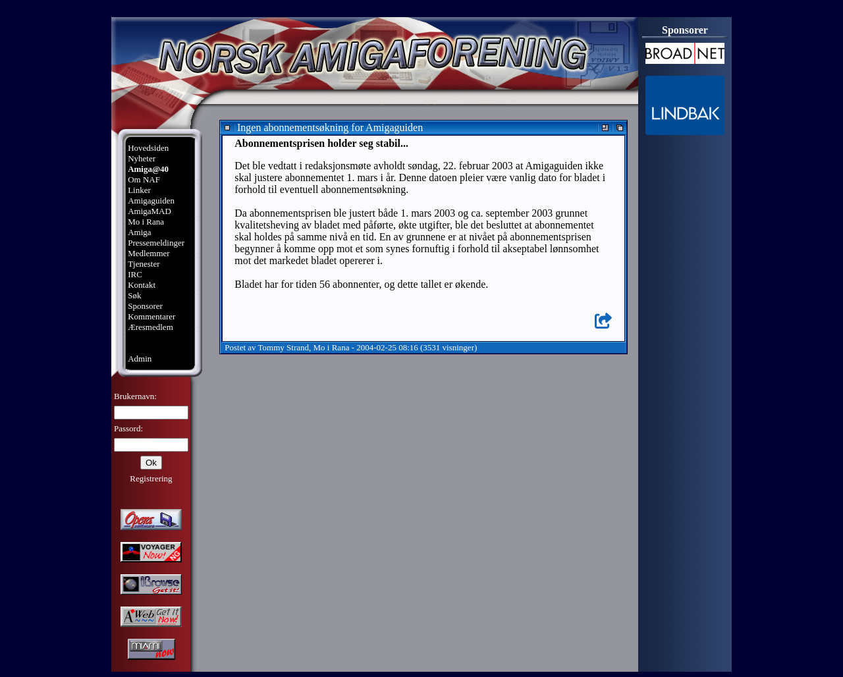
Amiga (139, 232)
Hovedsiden (148, 148)
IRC (135, 274)
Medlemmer (149, 253)
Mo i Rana (146, 222)
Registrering (151, 478)
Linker (139, 190)
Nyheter (141, 158)
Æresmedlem (150, 327)
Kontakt (141, 285)
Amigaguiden (151, 200)
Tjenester (143, 264)
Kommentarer (151, 316)
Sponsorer (145, 306)
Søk (134, 295)
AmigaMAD (149, 211)
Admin (139, 359)
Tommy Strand (283, 347)
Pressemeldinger (156, 243)
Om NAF (144, 179)
